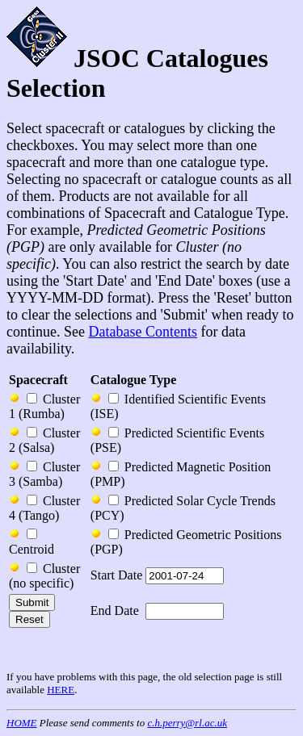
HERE (60, 690)
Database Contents (142, 332)
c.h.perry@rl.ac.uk (187, 723)
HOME (21, 723)
